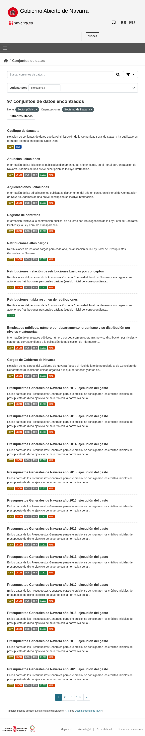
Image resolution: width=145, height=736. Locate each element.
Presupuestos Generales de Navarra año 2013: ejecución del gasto (57, 416)
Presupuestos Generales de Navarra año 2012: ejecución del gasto (57, 388)
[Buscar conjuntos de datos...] (60, 74)
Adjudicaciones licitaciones (28, 187)
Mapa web (66, 729)
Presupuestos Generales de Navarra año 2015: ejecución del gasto (57, 472)
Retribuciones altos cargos (27, 243)
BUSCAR (92, 36)
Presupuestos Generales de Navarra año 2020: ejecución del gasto (57, 669)
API (67, 710)
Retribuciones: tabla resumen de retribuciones (42, 299)
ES (123, 22)
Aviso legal (84, 729)
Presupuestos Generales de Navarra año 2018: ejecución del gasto (57, 613)
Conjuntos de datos (28, 61)
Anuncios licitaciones (23, 159)
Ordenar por (18, 87)
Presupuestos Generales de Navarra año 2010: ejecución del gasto (57, 584)
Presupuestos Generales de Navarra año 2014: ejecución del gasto (57, 444)
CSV (10, 147)
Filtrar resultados (21, 116)
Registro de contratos (23, 215)
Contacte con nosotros (130, 729)
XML (51, 175)
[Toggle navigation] (5, 48)
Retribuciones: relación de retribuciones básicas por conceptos (55, 271)
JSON (19, 175)
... (76, 695)
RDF (18, 147)
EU (132, 22)
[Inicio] (6, 61)
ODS (27, 175)
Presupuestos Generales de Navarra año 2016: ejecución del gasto (57, 500)
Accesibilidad (104, 729)
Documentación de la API (88, 710)
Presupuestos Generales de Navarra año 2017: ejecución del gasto (57, 528)
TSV (35, 175)
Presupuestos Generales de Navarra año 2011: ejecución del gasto (57, 556)
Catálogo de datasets (23, 130)
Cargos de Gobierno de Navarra (31, 360)
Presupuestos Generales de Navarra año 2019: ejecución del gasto (57, 641)
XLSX (43, 175)
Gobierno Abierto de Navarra (54, 11)
